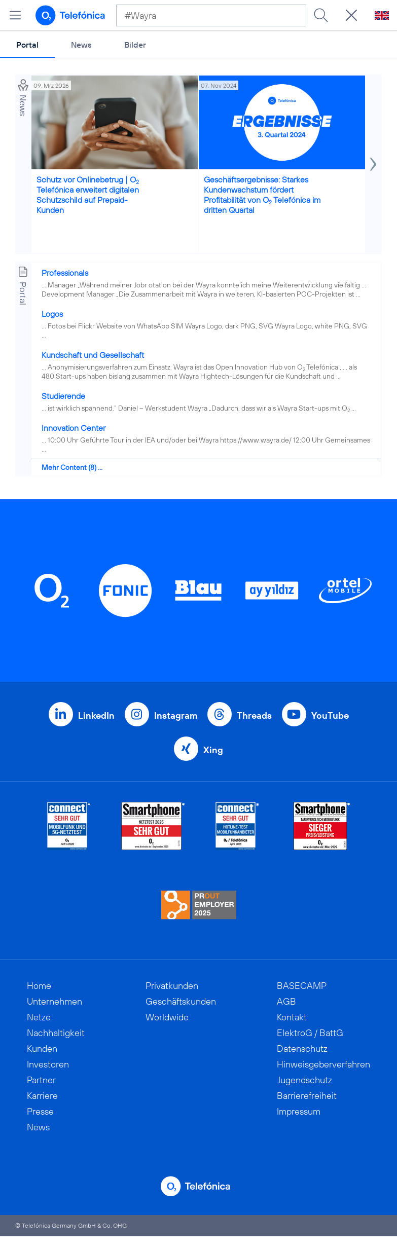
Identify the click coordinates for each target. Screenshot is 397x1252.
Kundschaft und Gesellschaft (93, 355)
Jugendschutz (304, 1080)
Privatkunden (172, 985)
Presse (40, 1111)
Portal (27, 45)
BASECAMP (302, 985)
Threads (254, 715)
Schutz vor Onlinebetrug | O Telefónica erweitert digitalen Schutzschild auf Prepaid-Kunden (88, 194)
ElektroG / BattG (310, 1033)
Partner (41, 1080)
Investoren (48, 1064)
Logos (52, 314)
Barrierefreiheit (307, 1095)
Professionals (65, 273)
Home (39, 985)
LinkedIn (96, 715)
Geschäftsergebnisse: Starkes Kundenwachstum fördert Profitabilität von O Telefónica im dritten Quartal (262, 194)
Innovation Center (73, 428)
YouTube (330, 715)
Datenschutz (302, 1048)
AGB (286, 1001)
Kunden (42, 1048)
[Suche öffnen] (351, 15)
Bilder (135, 45)
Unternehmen (54, 1001)
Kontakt (292, 1017)
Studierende (63, 396)
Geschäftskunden (181, 1001)
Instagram (175, 715)
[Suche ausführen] (321, 15)
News (81, 45)
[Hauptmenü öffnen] (15, 15)
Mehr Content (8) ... (72, 467)
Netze (39, 1017)
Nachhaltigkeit (56, 1033)
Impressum (298, 1111)
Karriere (42, 1095)
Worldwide (167, 1017)
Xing (213, 750)
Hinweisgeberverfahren (323, 1064)
